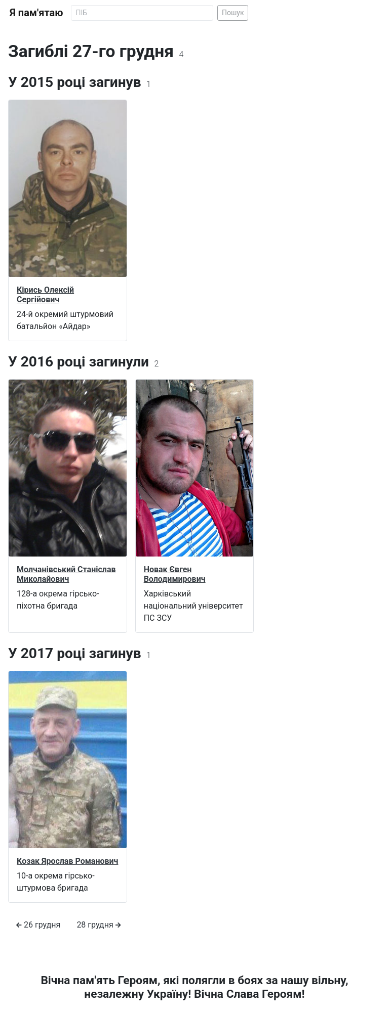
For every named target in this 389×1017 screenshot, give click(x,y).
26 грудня (38, 925)
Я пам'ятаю (36, 13)
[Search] (142, 13)
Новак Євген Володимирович (175, 574)
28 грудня (98, 925)
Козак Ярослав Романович (67, 861)
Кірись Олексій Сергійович (45, 294)
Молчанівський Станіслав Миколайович (66, 574)
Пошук (233, 13)
